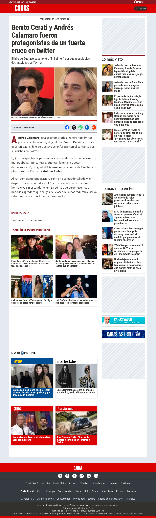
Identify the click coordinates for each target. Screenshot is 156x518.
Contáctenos (63, 498)
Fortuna (73, 483)
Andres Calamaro (38, 220)
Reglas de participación (110, 498)
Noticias (45, 483)
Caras (40, 491)
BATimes (125, 483)
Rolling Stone (91, 491)
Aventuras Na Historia (70, 491)
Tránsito (130, 498)
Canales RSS (27, 498)
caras (32, 409)
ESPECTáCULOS (47, 19)
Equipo (91, 498)
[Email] (94, 127)
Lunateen (113, 483)
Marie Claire (59, 483)
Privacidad (79, 498)
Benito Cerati (18, 220)
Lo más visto (112, 59)
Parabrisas (99, 483)
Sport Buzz (107, 491)
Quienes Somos (45, 498)
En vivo (141, 8)
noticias (32, 362)
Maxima (131, 491)
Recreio (120, 491)
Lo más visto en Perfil (120, 188)
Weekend (85, 483)
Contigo (50, 491)
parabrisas (76, 409)
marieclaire (76, 362)
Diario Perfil (32, 483)
